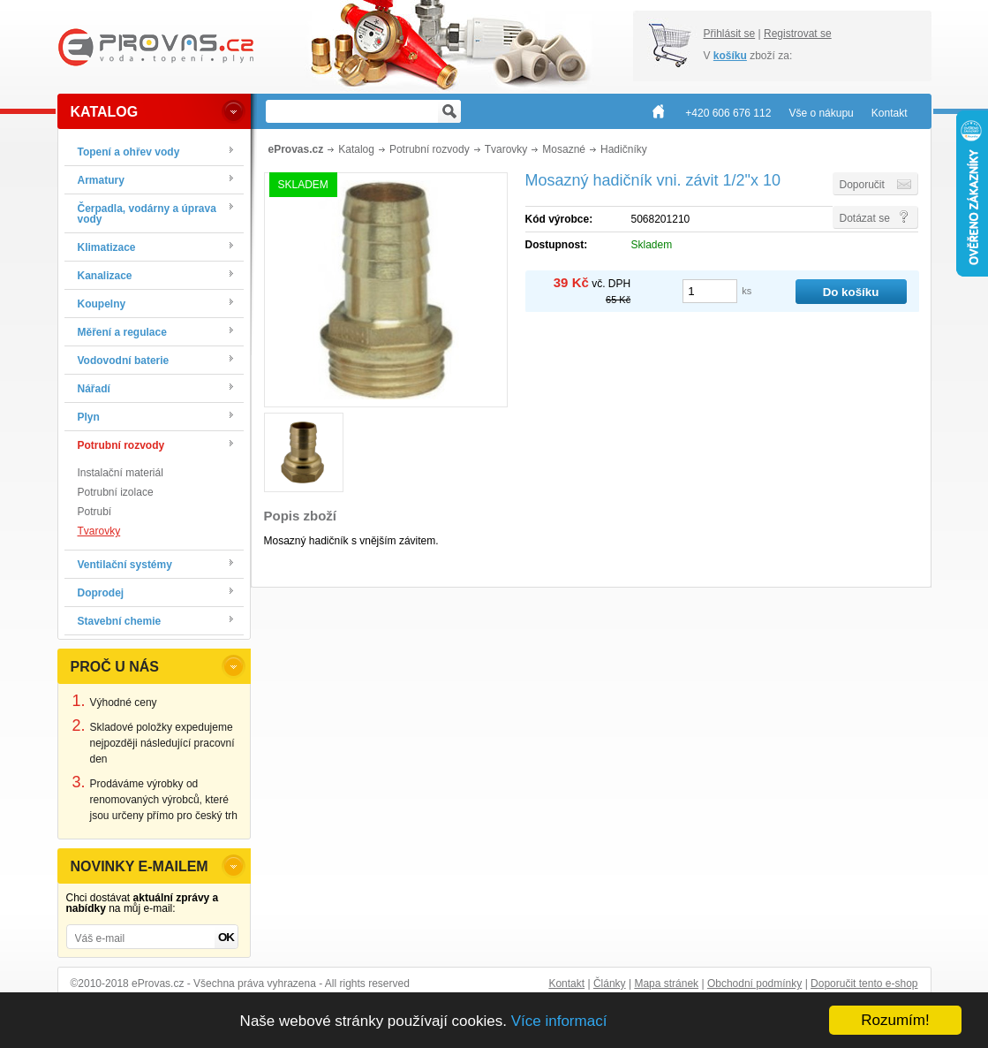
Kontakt (566, 983)
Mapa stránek (666, 983)
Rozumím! (895, 1020)
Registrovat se (798, 33)
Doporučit (862, 184)
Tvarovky (99, 531)
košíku (730, 55)
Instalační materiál (120, 473)
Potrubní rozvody (429, 149)
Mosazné (563, 149)
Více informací (559, 1021)
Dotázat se (865, 218)
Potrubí (95, 511)
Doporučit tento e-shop (864, 983)
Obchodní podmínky (754, 983)
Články (609, 983)
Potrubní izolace (116, 492)
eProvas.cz (296, 149)
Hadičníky (623, 149)
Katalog (356, 149)
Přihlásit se (730, 33)
